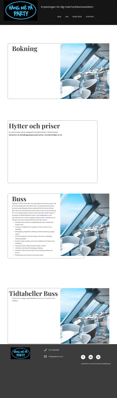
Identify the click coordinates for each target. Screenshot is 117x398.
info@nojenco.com (45, 215)
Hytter (55, 132)
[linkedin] (91, 357)
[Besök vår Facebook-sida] (83, 357)
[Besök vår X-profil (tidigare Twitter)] (98, 357)
